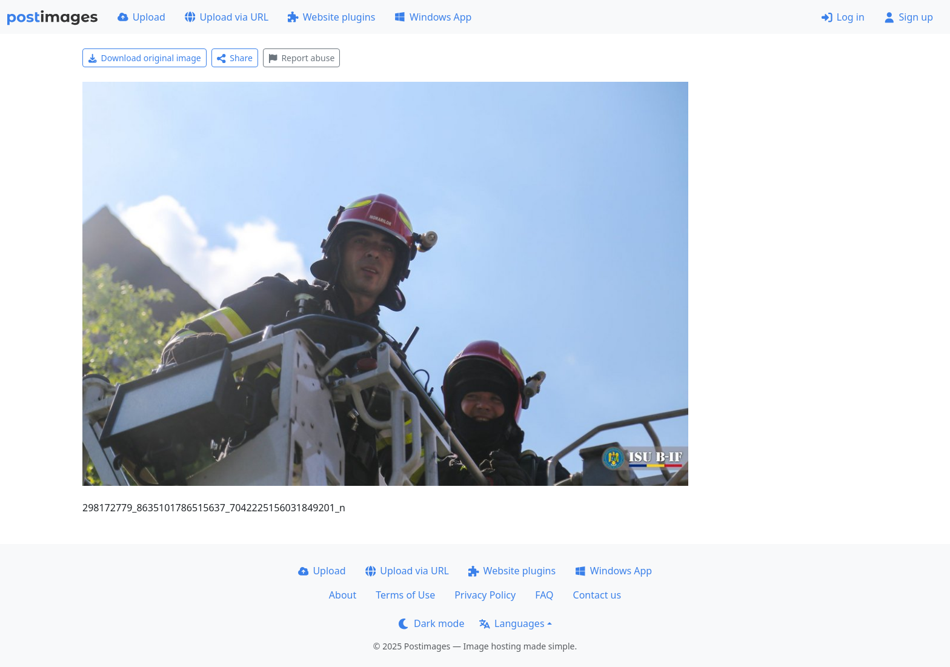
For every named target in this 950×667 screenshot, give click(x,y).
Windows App (432, 17)
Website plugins (331, 17)
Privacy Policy (485, 595)
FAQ (544, 595)
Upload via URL (226, 17)
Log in (843, 17)
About (342, 595)
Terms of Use (405, 595)
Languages (511, 623)
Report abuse (301, 58)
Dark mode (431, 623)
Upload (141, 17)
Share (235, 58)
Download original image (144, 58)
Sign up (908, 17)
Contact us (597, 595)
